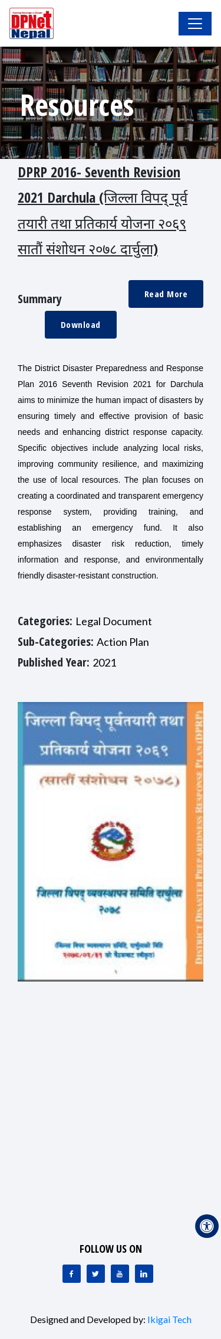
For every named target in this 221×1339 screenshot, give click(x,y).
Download (81, 324)
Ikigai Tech (169, 1319)
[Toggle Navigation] (195, 23)
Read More (166, 294)
